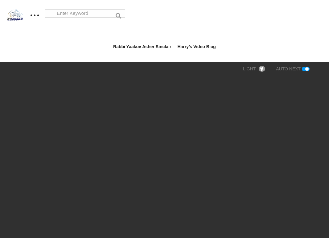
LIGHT (254, 69)
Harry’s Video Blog (196, 46)
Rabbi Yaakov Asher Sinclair (142, 46)
